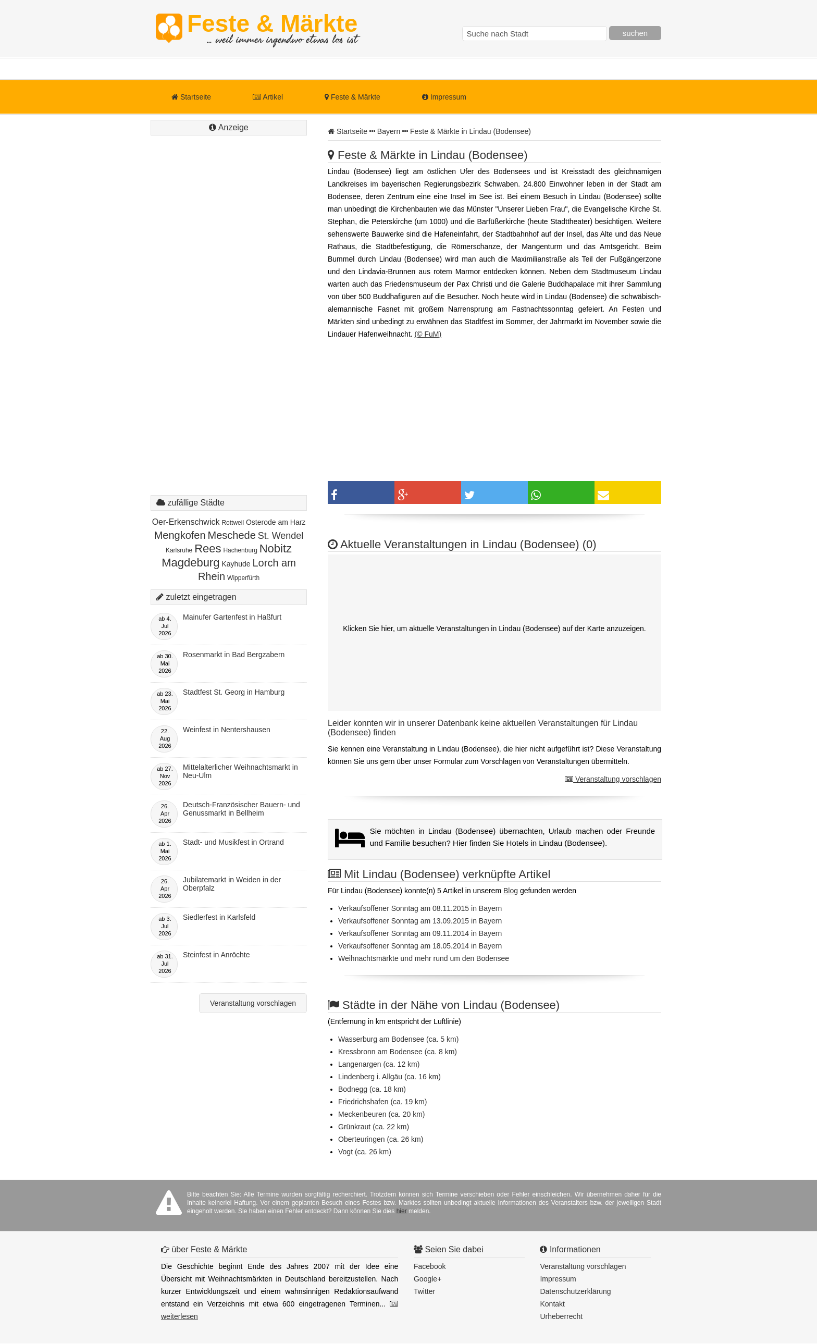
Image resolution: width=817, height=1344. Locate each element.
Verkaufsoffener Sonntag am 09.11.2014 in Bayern (420, 933)
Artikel (268, 97)
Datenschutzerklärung (575, 1291)
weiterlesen (179, 1316)
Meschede (231, 535)
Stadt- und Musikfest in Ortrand (233, 842)
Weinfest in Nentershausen (226, 729)
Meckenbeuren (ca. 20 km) (381, 1114)
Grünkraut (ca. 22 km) (373, 1127)
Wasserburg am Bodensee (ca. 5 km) (398, 1039)
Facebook (429, 1266)
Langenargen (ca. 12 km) (378, 1064)
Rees (207, 548)
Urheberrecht (561, 1316)
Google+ (427, 1279)
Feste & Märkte (272, 28)
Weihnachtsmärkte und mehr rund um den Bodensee (423, 958)
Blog (510, 890)
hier (402, 1211)
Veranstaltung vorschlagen (613, 779)
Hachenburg (240, 550)
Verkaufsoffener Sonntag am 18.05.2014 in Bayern (420, 946)
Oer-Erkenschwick (186, 521)
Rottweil (232, 522)
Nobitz (275, 548)
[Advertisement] (229, 325)
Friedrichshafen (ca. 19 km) (382, 1102)
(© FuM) (428, 334)
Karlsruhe (179, 550)
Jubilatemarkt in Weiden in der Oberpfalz (232, 884)
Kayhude (235, 564)
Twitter (424, 1291)
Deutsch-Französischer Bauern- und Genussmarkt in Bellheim (241, 808)
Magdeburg (190, 562)
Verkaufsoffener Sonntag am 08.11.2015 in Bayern (420, 908)
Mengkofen (180, 535)
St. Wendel (281, 536)
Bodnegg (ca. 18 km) (372, 1089)
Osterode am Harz (275, 522)
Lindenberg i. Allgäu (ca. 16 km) (389, 1076)
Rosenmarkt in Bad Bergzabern (233, 654)
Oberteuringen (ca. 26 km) (380, 1139)
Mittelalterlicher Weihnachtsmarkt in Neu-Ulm (240, 771)
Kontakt (552, 1304)
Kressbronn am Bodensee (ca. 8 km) (397, 1051)
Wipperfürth (243, 578)
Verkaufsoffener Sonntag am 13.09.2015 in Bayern (420, 921)
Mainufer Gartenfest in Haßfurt (232, 617)
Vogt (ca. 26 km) (364, 1152)
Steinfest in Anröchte (216, 955)
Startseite (191, 97)
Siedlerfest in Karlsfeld (219, 917)
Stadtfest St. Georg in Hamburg (233, 692)
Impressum (444, 97)
